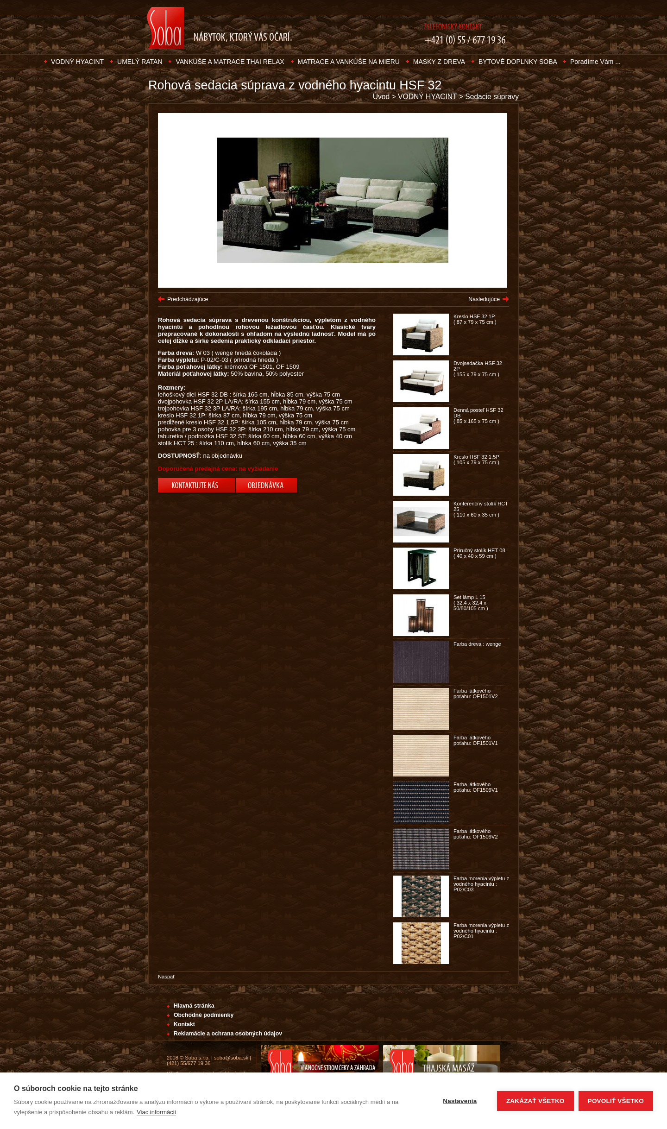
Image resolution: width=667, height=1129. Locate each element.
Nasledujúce (484, 299)
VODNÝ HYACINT (77, 61)
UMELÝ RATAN (140, 61)
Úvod (381, 97)
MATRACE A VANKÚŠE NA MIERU (349, 61)
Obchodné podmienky (203, 1015)
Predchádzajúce (187, 299)
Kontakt (184, 1024)
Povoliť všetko (616, 1100)
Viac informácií (156, 1112)
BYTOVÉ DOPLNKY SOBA (518, 61)
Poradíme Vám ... (595, 61)
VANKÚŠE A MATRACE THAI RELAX (230, 61)
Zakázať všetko (535, 1100)
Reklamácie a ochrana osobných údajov (228, 1033)
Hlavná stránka (194, 1006)
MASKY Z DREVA (439, 61)
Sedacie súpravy (492, 97)
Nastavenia (460, 1100)
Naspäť (166, 976)
